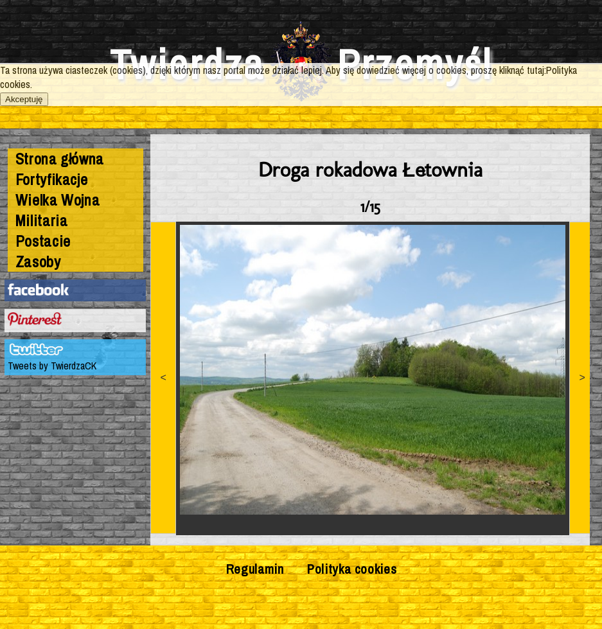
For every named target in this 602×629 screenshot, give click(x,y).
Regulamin (255, 569)
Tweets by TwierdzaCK (52, 366)
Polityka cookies (351, 569)
